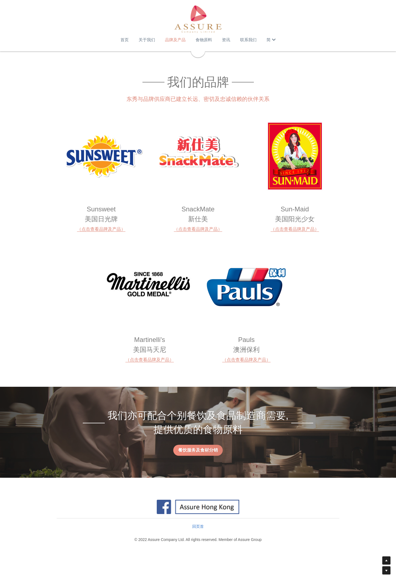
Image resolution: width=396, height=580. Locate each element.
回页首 (198, 526)
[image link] (198, 19)
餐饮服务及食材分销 (198, 450)
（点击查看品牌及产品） (101, 229)
